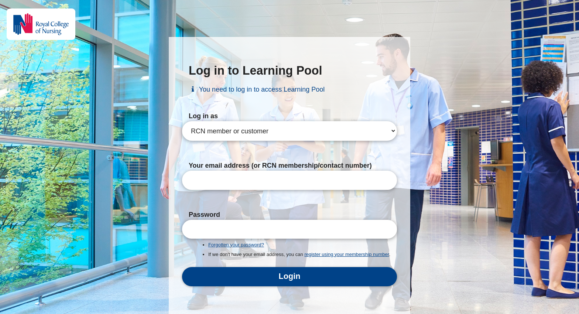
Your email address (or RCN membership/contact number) (280, 165)
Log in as (203, 116)
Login (290, 276)
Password (204, 214)
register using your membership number (346, 254)
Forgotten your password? (236, 245)
